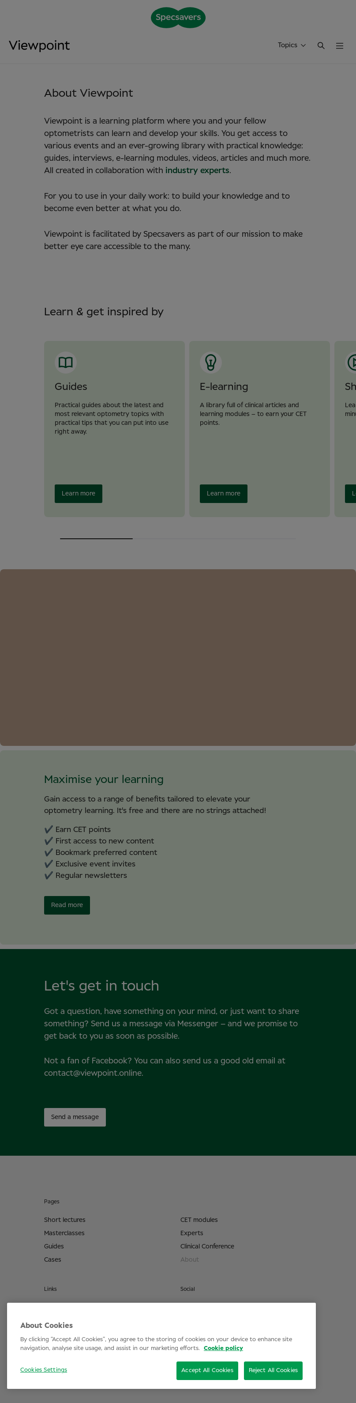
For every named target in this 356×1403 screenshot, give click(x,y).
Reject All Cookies (273, 1370)
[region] (161, 1346)
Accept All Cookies (207, 1370)
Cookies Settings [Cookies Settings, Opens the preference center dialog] (43, 1370)
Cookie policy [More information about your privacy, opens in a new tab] (223, 1348)
